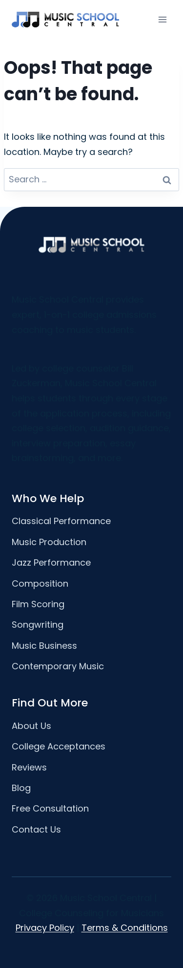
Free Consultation (50, 808)
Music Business (44, 645)
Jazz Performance (51, 562)
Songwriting (37, 624)
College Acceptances (58, 746)
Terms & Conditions (124, 928)
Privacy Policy (45, 928)
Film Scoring (38, 604)
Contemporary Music (58, 666)
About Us (31, 726)
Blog (21, 788)
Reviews (29, 767)
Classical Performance (61, 521)
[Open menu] (162, 19)
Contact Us (36, 829)
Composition (40, 583)
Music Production (49, 542)
